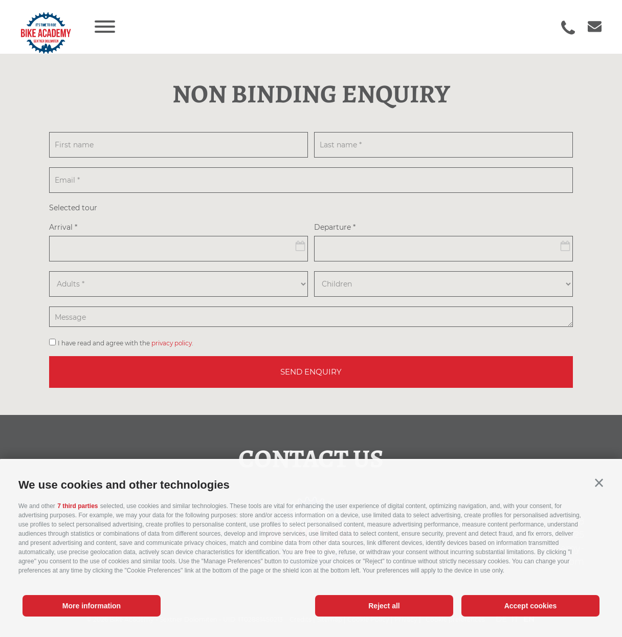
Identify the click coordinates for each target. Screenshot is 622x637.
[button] (599, 483)
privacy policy (171, 343)
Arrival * (63, 228)
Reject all (383, 606)
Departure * (335, 228)
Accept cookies (530, 606)
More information (91, 606)
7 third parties (77, 506)
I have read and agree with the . (125, 343)
